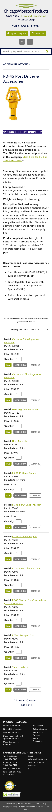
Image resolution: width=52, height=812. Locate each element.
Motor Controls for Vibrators (11, 743)
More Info (20, 365)
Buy (8, 365)
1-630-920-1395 (14, 768)
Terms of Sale (10, 804)
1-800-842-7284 (29, 26)
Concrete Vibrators (11, 732)
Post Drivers (38, 725)
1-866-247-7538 (14, 772)
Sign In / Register (16, 33)
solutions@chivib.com (37, 759)
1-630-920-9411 (10, 765)
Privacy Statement (24, 804)
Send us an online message (36, 763)
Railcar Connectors (38, 739)
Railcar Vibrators (40, 729)
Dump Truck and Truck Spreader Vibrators (13, 737)
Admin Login (39, 804)
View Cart (38, 33)
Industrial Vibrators (11, 725)
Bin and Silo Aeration (12, 729)
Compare (35, 365)
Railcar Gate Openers (38, 733)
